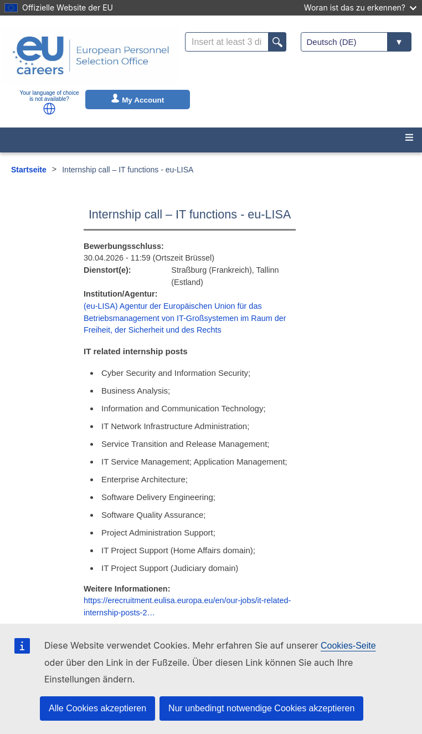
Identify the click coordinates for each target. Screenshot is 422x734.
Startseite (29, 169)
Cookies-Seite (348, 645)
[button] (49, 108)
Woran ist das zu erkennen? (360, 7)
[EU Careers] (90, 55)
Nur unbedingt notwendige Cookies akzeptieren (261, 708)
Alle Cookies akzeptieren (97, 708)
